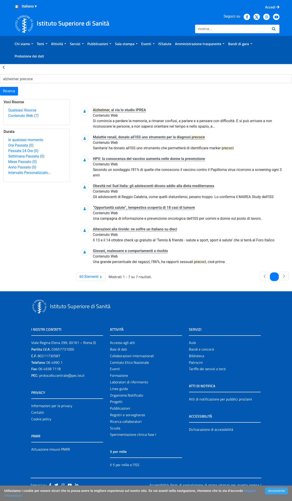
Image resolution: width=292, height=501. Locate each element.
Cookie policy (41, 419)
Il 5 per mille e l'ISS (124, 464)
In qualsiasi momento (25, 140)
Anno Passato (22, 167)
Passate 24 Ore (23, 151)
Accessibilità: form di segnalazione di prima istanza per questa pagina (204, 485)
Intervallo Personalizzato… (29, 172)
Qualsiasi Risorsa (22, 110)
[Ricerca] (231, 29)
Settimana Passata (26, 156)
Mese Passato (22, 162)
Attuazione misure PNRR (50, 449)
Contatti (37, 412)
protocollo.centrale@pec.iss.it (62, 375)
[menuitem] (24, 43)
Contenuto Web (23, 116)
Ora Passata (21, 145)
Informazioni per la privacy (51, 405)
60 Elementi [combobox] (92, 276)
